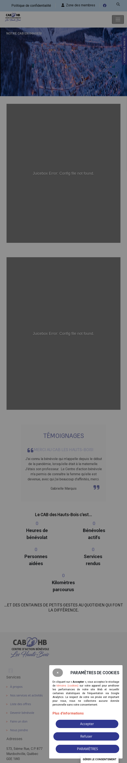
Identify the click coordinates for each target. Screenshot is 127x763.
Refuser (86, 736)
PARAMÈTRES (87, 748)
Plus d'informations (68, 713)
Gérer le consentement (99, 759)
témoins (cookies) (67, 685)
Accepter (87, 723)
